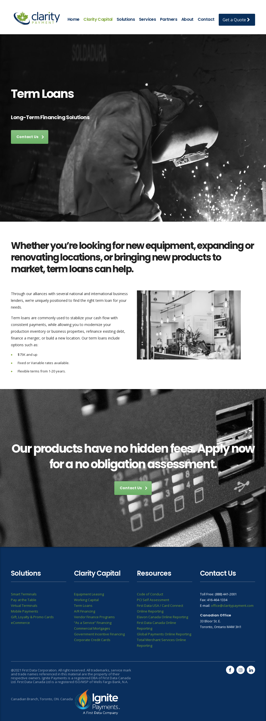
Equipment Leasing (89, 594)
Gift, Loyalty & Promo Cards (32, 617)
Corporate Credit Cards (92, 639)
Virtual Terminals (24, 605)
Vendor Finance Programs (94, 617)
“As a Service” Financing (92, 622)
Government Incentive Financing (99, 634)
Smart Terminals (24, 594)
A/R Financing (84, 611)
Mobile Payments (24, 611)
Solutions (126, 19)
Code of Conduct (150, 594)
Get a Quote (236, 20)
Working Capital (86, 599)
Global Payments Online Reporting (164, 634)
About (187, 19)
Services (147, 19)
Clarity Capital (97, 19)
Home (73, 19)
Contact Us (30, 136)
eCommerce (20, 622)
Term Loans (83, 605)
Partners (168, 19)
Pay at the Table (23, 599)
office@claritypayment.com (232, 605)
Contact (206, 19)
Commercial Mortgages (92, 628)
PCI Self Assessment (153, 599)
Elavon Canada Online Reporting (162, 617)
